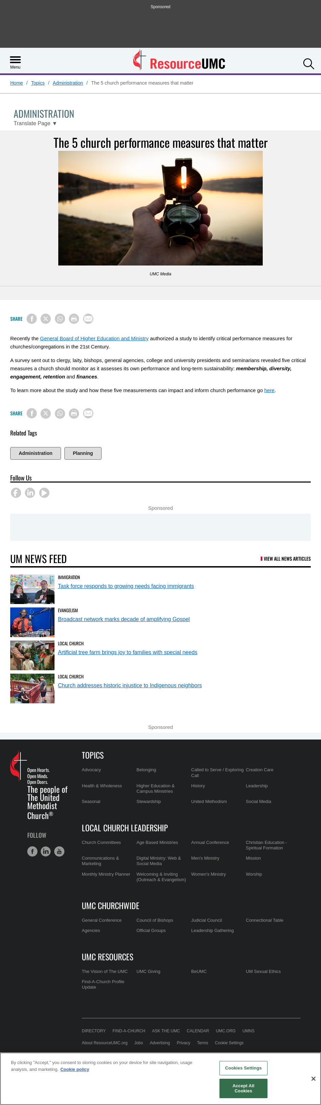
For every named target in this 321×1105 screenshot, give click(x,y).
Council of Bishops (155, 920)
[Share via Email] (88, 319)
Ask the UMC (166, 1031)
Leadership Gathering (212, 930)
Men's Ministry (205, 858)
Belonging (146, 769)
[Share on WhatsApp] (60, 319)
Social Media (258, 801)
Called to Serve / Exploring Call (217, 772)
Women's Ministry (208, 874)
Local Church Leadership (125, 827)
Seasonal (91, 801)
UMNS (248, 1031)
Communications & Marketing (100, 861)
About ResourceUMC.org (104, 1043)
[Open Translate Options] (35, 123)
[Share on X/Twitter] (46, 319)
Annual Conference (210, 842)
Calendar (198, 1031)
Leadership (257, 785)
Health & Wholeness (102, 785)
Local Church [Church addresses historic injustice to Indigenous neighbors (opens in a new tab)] (70, 676)
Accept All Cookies (243, 1088)
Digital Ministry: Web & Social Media (159, 861)
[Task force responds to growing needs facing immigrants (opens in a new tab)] (32, 589)
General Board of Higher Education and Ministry (94, 338)
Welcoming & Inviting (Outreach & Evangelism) (161, 877)
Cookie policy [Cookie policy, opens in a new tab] (74, 1069)
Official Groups (151, 930)
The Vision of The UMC (105, 971)
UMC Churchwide (110, 905)
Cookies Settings (243, 1068)
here (269, 390)
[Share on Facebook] (32, 319)
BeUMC (199, 971)
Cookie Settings (229, 1043)
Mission (253, 858)
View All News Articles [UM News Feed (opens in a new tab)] (287, 558)
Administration (68, 83)
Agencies (91, 930)
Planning (83, 453)
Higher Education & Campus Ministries (156, 788)
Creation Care (260, 769)
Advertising (160, 1043)
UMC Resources (107, 956)
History (198, 785)
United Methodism (209, 801)
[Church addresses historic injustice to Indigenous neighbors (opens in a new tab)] (32, 688)
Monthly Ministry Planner (106, 874)
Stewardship (149, 801)
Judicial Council (206, 920)
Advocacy (91, 769)
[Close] (313, 1078)
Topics (38, 83)
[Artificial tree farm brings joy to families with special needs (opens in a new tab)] (32, 655)
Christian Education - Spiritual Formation (266, 845)
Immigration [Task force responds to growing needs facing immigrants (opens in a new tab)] (69, 577)
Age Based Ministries (157, 842)
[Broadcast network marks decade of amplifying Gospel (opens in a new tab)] (32, 622)
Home (16, 83)
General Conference (102, 920)
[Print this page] (74, 319)
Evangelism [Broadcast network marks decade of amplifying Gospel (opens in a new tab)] (68, 610)
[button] (308, 63)
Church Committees (101, 842)
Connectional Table (265, 920)
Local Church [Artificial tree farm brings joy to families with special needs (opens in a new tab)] (70, 643)
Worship (254, 874)
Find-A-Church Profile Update (103, 984)
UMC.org (225, 1031)
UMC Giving (148, 971)
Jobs (138, 1043)
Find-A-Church (128, 1031)
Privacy (183, 1043)
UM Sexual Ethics (263, 971)
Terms (202, 1043)
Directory (94, 1031)
